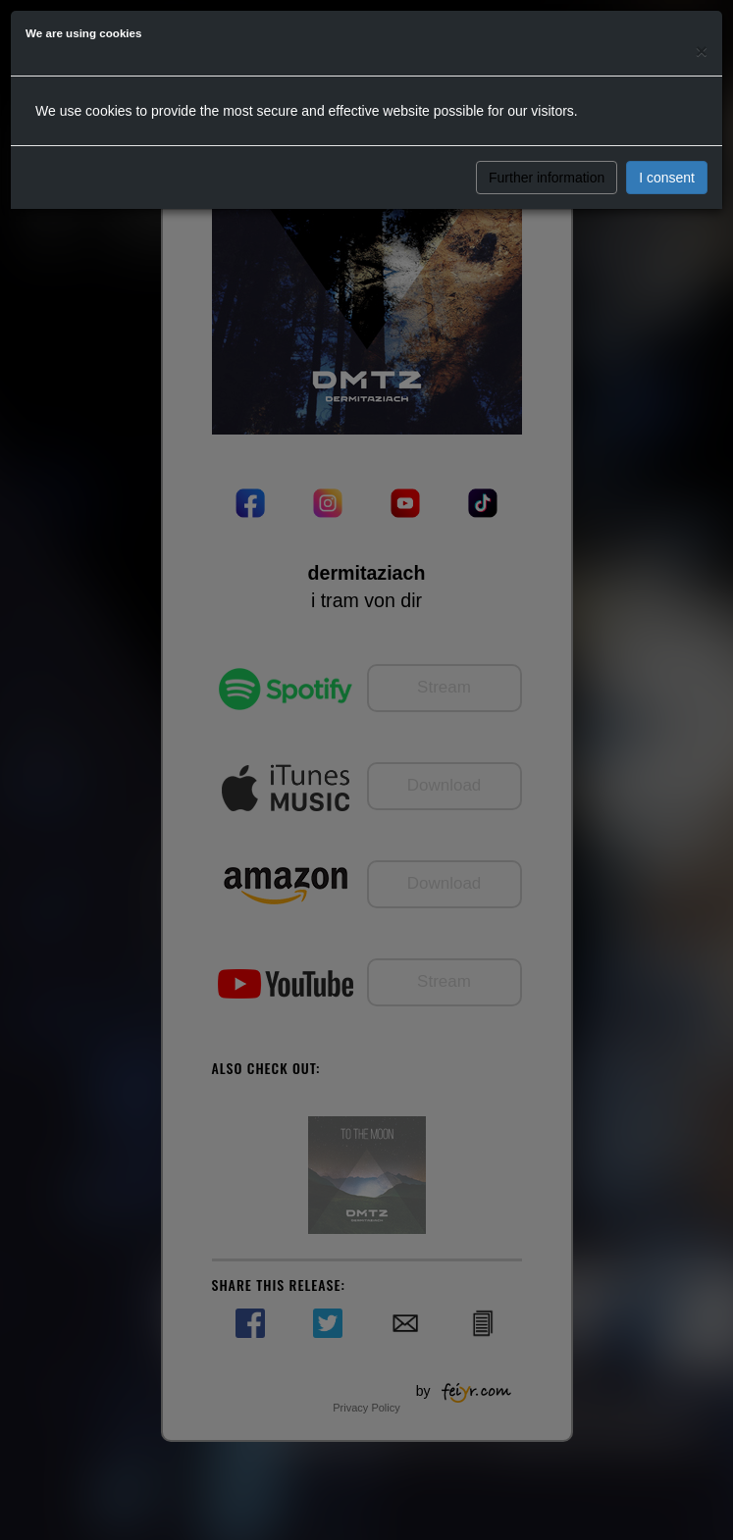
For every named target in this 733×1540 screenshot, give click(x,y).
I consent (667, 177)
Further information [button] (546, 177)
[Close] (701, 50)
